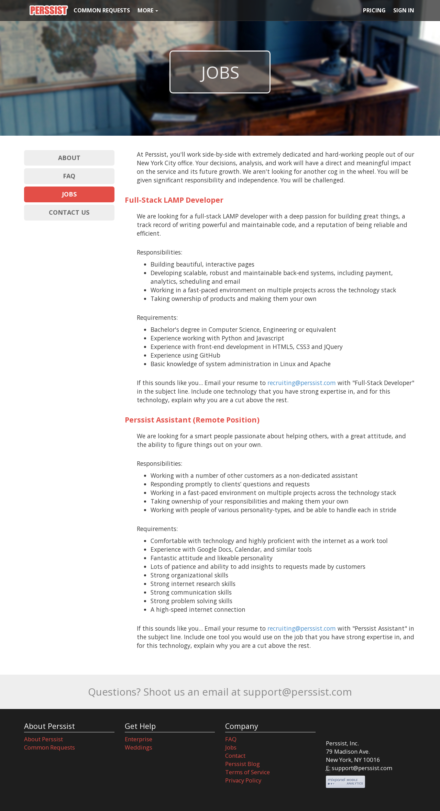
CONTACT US (69, 212)
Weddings (138, 747)
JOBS (69, 194)
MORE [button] (148, 10)
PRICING (374, 10)
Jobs (230, 747)
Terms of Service (247, 772)
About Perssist (43, 739)
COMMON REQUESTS (102, 10)
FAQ (69, 176)
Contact (235, 755)
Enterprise (138, 739)
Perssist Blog (242, 764)
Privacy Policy (243, 780)
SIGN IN (403, 10)
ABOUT (69, 158)
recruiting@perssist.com (301, 383)
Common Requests (49, 747)
